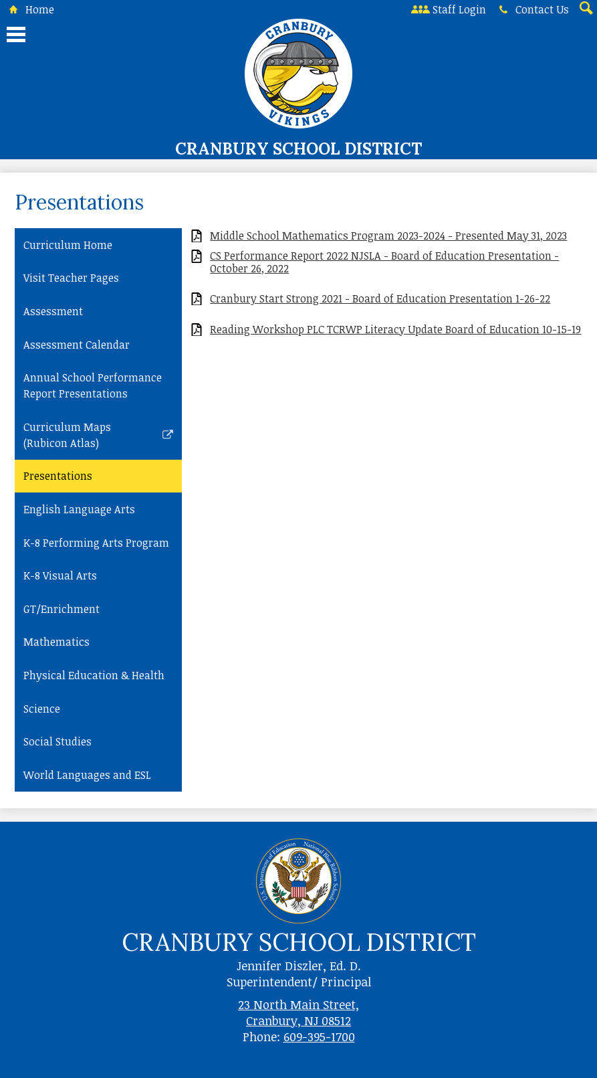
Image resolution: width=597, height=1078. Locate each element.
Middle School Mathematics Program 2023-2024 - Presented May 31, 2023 (388, 236)
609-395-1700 (319, 1036)
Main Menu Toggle (16, 34)
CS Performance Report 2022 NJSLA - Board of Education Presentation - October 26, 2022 (384, 262)
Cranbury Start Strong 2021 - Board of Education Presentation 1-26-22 (380, 298)
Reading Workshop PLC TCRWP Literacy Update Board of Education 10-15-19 (395, 329)
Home (29, 9)
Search (585, 9)
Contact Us (531, 9)
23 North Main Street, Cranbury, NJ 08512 (298, 1012)
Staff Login (448, 9)
